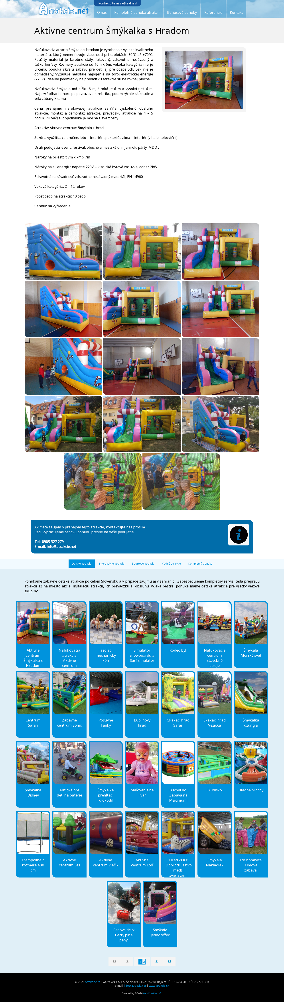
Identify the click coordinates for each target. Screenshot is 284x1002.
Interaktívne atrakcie (111, 563)
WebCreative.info (152, 993)
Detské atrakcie (81, 563)
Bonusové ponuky (182, 12)
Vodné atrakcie (171, 563)
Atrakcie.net (92, 982)
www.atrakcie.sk (159, 986)
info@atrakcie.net (61, 546)
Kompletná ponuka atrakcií (137, 12)
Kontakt (236, 12)
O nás (102, 12)
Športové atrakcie (143, 563)
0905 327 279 (53, 541)
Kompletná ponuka (200, 563)
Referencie (213, 12)
